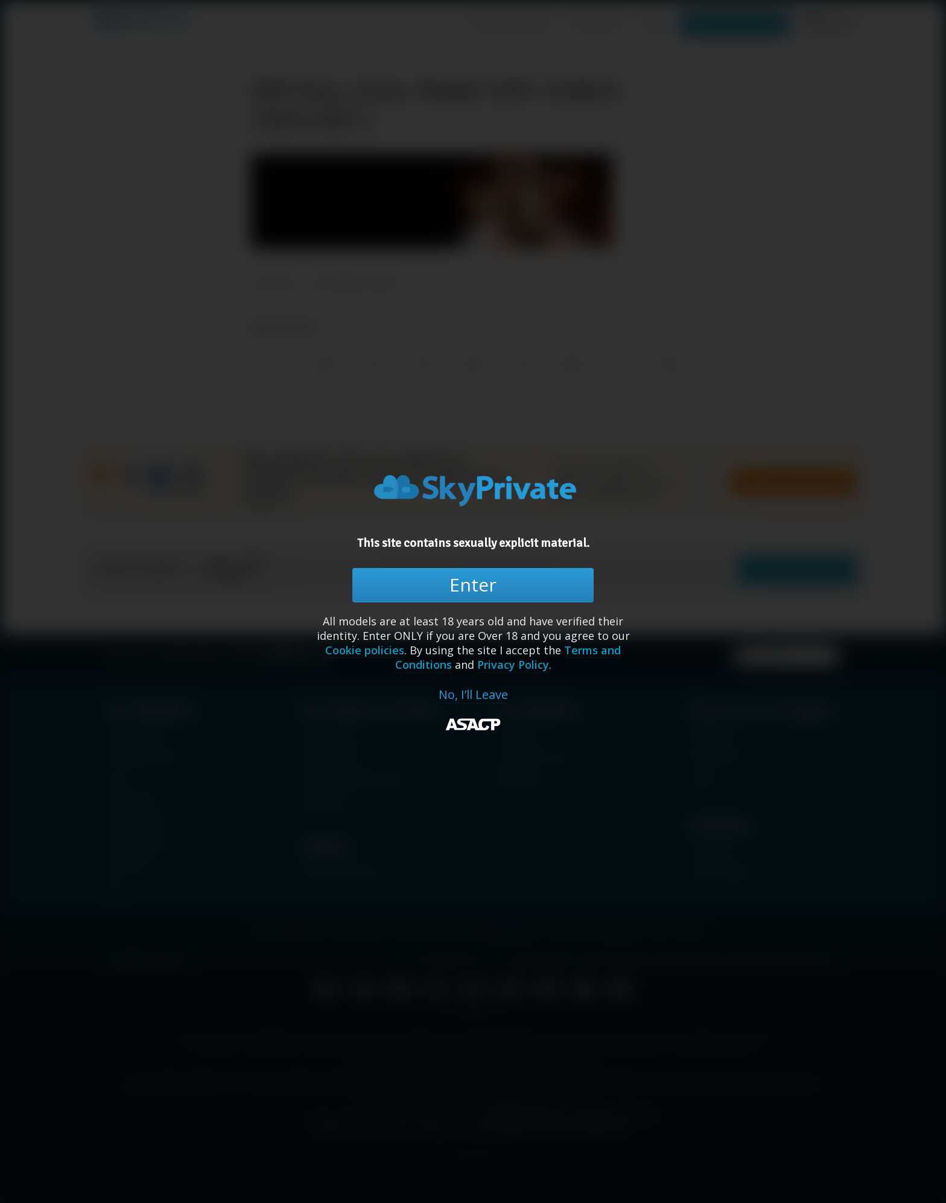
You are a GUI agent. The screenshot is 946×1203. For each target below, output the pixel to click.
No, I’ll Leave (473, 695)
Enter (473, 584)
